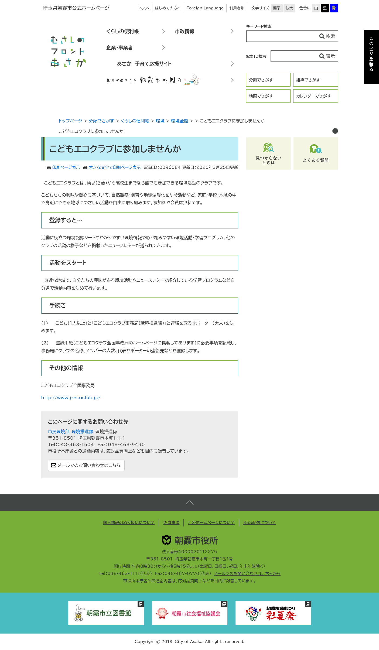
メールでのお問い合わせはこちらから (247, 574)
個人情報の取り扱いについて (129, 523)
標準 (277, 8)
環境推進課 (82, 431)
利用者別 (236, 8)
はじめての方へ (168, 8)
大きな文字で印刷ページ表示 (115, 167)
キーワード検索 (259, 26)
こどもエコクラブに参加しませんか (91, 131)
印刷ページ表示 (66, 167)
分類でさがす (261, 80)
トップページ (70, 121)
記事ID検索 (256, 56)
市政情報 (184, 31)
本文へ (143, 8)
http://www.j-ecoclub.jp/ (71, 397)
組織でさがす (308, 80)
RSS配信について (259, 523)
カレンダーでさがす (313, 96)
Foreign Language (205, 8)
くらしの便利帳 (122, 31)
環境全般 (179, 121)
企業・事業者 (119, 47)
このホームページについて (211, 523)
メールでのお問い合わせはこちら (89, 465)
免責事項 (171, 523)
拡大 (289, 8)
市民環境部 (59, 431)
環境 (160, 121)
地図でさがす (261, 96)
